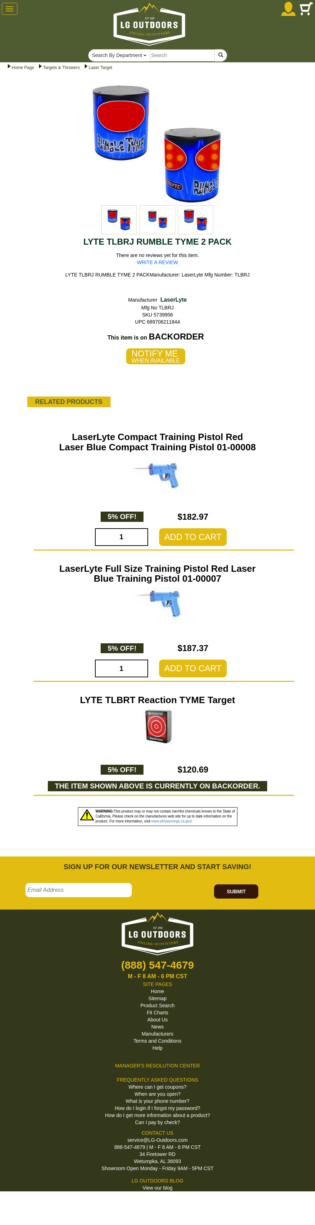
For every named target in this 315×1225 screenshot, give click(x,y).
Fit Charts (157, 1012)
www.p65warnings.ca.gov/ (171, 821)
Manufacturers (157, 1034)
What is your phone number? (158, 1101)
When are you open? (158, 1094)
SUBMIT (236, 891)
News (157, 1027)
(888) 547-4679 (157, 965)
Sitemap (157, 998)
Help (157, 1048)
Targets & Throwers (61, 67)
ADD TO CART (192, 537)
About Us (157, 1019)
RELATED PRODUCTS (68, 401)
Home (157, 991)
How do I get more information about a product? (157, 1115)
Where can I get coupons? (157, 1087)
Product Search (157, 1005)
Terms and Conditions (157, 1041)
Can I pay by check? (157, 1122)
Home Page (23, 67)
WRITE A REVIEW (157, 262)
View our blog (157, 1188)
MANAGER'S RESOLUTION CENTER (157, 1066)
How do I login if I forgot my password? (157, 1108)
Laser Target (100, 67)
